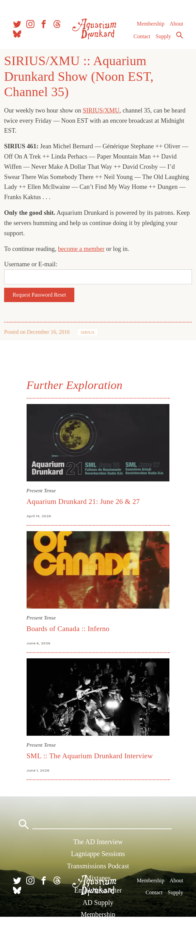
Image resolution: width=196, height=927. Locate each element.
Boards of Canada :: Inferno (68, 629)
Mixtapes (97, 878)
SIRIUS (87, 332)
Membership (150, 24)
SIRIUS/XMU (101, 110)
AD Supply (98, 902)
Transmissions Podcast (98, 866)
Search (179, 35)
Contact (142, 36)
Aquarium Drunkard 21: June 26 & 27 (83, 501)
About (176, 24)
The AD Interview (98, 842)
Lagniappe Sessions (98, 853)
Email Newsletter (98, 890)
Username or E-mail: (30, 264)
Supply (163, 36)
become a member (81, 248)
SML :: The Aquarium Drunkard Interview (90, 756)
